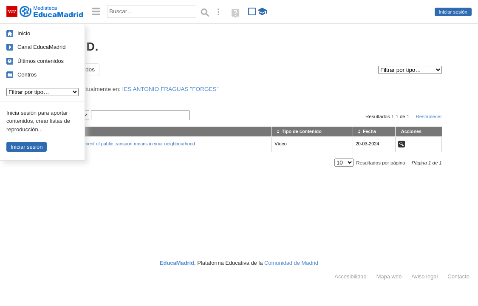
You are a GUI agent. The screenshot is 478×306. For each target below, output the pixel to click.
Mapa (389, 276)
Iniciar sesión (453, 11)
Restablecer (429, 116)
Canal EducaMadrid (41, 47)
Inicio (23, 33)
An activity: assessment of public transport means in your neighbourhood (120, 143)
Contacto (458, 276)
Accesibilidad (350, 276)
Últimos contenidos (40, 61)
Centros (27, 74)
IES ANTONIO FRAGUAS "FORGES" (170, 89)
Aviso (424, 276)
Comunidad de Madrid (291, 263)
